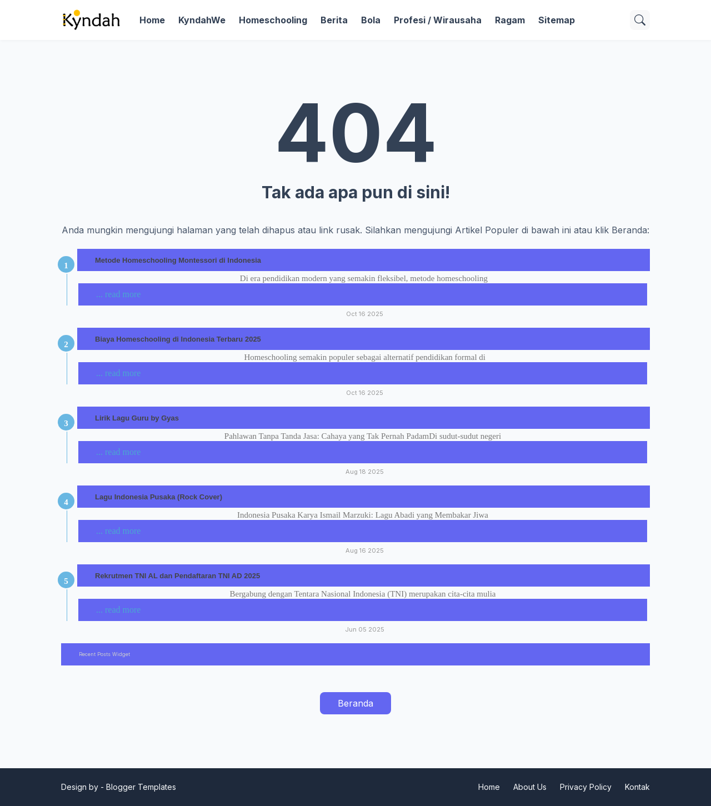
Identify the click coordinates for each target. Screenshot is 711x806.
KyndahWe (202, 20)
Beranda (355, 703)
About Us (530, 787)
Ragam (510, 20)
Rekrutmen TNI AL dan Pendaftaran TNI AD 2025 (177, 576)
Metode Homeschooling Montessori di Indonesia (178, 260)
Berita (334, 20)
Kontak (637, 787)
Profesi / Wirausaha (438, 20)
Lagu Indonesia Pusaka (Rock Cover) (158, 497)
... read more (118, 294)
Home (152, 20)
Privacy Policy (586, 787)
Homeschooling (273, 20)
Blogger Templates (141, 787)
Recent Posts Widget (104, 654)
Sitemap (556, 20)
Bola (370, 20)
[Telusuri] (640, 20)
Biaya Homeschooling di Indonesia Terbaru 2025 (178, 339)
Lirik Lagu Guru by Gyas (137, 418)
